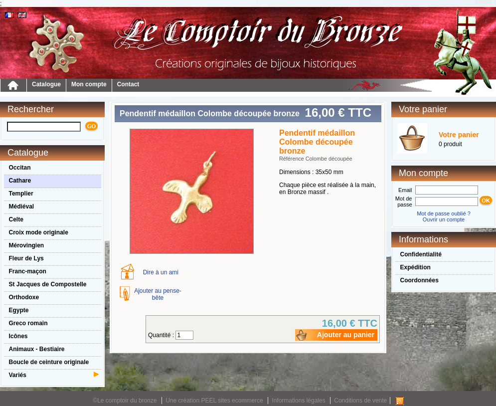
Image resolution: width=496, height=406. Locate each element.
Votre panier (459, 135)
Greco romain (28, 323)
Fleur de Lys (26, 258)
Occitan (20, 167)
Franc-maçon (27, 271)
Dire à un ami (160, 272)
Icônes (18, 336)
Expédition (415, 267)
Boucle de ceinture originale (49, 362)
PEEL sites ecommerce (232, 400)
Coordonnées (419, 280)
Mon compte (89, 84)
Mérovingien (26, 245)
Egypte (19, 310)
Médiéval (21, 206)
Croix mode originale (38, 232)
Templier (21, 193)
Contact (128, 84)
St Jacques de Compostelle (48, 284)
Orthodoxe (24, 297)
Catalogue (46, 84)
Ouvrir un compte (444, 219)
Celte (16, 219)
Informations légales (298, 400)
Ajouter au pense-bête (157, 294)
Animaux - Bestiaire (37, 349)
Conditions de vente (360, 400)
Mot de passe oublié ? (444, 213)
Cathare (20, 180)
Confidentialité (421, 254)
